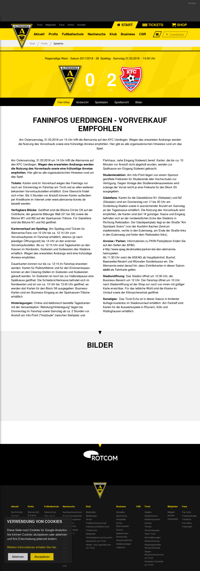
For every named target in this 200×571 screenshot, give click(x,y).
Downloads (173, 518)
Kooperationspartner (72, 515)
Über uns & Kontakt (49, 517)
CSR (142, 34)
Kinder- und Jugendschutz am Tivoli (98, 546)
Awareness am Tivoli (96, 540)
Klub (113, 34)
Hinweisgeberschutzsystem (99, 537)
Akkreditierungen (153, 537)
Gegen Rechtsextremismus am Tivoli (154, 554)
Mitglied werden (171, 513)
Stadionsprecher (152, 519)
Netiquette (91, 533)
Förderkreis (91, 530)
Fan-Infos (64, 102)
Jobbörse (120, 547)
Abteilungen (91, 515)
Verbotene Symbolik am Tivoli (154, 563)
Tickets (148, 526)
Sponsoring (121, 515)
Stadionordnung (152, 540)
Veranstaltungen (152, 530)
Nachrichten (17, 512)
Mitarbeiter (91, 512)
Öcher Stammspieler (122, 524)
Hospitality (121, 519)
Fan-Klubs (187, 522)
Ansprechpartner (124, 540)
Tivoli (39, 25)
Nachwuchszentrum (72, 512)
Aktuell (39, 34)
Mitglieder (51, 25)
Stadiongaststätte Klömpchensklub (153, 546)
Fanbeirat (186, 519)
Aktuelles (120, 512)
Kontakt (81, 25)
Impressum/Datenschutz (97, 526)
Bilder (138, 102)
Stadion (148, 512)
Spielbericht (121, 102)
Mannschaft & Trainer (33, 513)
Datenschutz (50, 512)
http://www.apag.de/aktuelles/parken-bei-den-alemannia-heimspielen (139, 251)
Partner (119, 529)
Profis (53, 34)
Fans (61, 25)
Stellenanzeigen (123, 543)
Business (128, 34)
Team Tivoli (150, 533)
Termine (15, 515)
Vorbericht (82, 102)
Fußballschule (73, 34)
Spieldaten (101, 102)
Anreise (148, 522)
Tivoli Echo (16, 519)
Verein (89, 519)
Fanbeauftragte (189, 515)
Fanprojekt (187, 526)
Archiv (71, 25)
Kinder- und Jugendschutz (69, 524)
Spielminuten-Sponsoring (122, 535)
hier (21, 195)
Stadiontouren (151, 515)
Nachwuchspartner (72, 519)
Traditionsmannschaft (96, 522)
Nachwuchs (96, 34)
